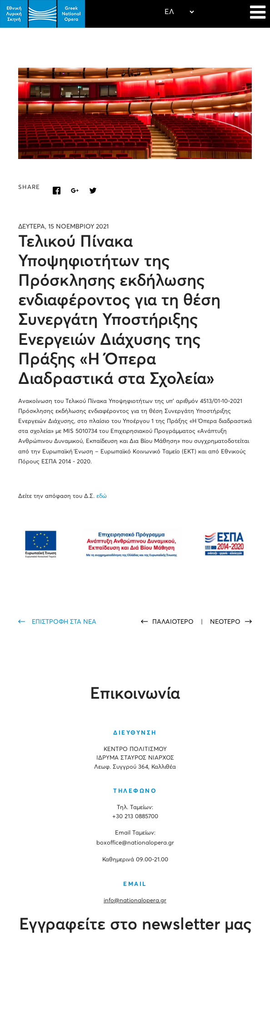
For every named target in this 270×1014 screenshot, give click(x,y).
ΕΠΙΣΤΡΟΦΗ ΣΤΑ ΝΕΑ (64, 622)
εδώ (101, 496)
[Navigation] (257, 13)
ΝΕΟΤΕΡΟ (225, 622)
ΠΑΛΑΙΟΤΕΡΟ (173, 622)
